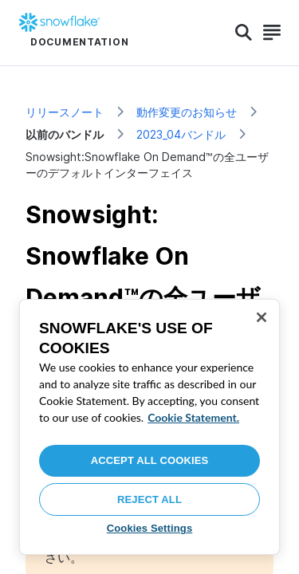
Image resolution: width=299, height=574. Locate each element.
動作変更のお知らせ (186, 112)
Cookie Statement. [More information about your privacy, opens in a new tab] (193, 417)
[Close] (261, 317)
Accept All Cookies (150, 460)
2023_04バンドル (181, 134)
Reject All (149, 499)
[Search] (243, 33)
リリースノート (65, 112)
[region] (149, 427)
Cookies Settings (150, 528)
